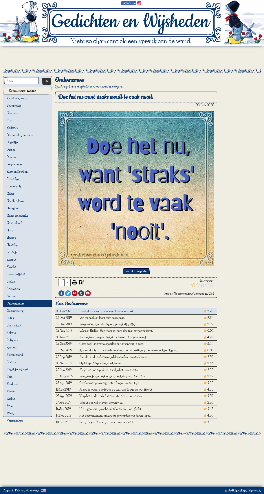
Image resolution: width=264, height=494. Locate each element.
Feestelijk (13, 179)
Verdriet (12, 384)
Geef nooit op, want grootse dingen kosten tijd (109, 383)
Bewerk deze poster (136, 271)
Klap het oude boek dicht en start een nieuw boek (110, 396)
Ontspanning (15, 311)
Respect (12, 347)
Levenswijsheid (17, 274)
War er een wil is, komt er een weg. (101, 402)
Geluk (10, 193)
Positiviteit (14, 325)
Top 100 (12, 120)
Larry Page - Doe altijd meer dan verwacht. (106, 422)
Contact (8, 490)
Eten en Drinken (17, 171)
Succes (11, 362)
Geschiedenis (15, 201)
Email (88, 293)
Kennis (11, 259)
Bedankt (12, 127)
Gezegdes (13, 208)
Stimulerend (15, 354)
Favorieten (16, 106)
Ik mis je (12, 252)
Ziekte (11, 398)
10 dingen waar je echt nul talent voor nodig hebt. (110, 409)
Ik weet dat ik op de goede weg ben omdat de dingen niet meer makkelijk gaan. (128, 350)
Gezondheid (14, 223)
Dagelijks (13, 142)
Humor (11, 237)
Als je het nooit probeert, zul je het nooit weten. (109, 370)
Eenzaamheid (15, 164)
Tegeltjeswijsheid (18, 369)
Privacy (20, 490)
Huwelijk (12, 245)
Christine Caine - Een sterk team (100, 363)
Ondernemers (16, 303)
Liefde (11, 281)
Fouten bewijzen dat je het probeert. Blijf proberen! (112, 337)
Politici (11, 318)
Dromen (12, 157)
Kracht (11, 267)
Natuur (11, 296)
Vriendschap (15, 420)
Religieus (13, 340)
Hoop (10, 230)
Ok (46, 81)
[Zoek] (21, 80)
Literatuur (13, 289)
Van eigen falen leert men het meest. (102, 318)
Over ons (33, 490)
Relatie (11, 333)
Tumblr (81, 293)
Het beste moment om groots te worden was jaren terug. (115, 415)
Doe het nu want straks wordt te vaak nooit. (107, 311)
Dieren (11, 149)
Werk (10, 413)
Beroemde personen (20, 135)
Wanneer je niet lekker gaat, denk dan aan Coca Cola (112, 376)
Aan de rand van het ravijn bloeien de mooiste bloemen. (114, 357)
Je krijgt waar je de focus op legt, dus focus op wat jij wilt (115, 389)
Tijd (9, 376)
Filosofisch (14, 186)
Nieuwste (13, 113)
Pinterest (75, 293)
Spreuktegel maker (22, 90)
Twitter (68, 293)
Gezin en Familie (17, 215)
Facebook (61, 293)
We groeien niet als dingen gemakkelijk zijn (107, 324)
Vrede (10, 391)
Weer (10, 406)
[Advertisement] (132, 57)
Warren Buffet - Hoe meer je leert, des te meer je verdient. (116, 331)
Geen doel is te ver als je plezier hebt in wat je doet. (111, 344)
